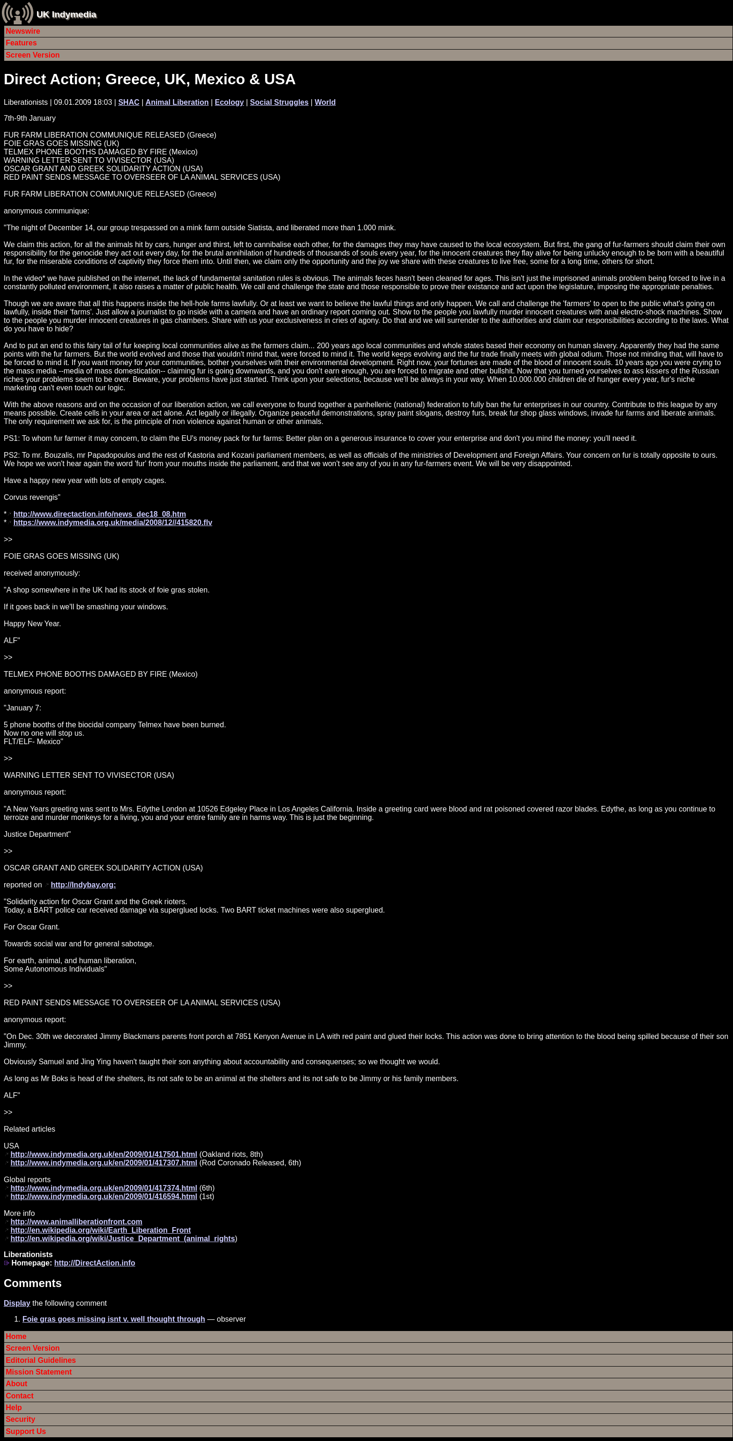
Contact (20, 1396)
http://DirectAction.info (94, 1263)
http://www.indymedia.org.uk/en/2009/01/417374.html (103, 1188)
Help (14, 1408)
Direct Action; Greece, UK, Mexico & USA (150, 79)
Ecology (229, 102)
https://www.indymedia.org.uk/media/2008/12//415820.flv (113, 523)
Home (16, 1336)
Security (20, 1419)
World (325, 102)
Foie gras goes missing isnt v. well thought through (113, 1319)
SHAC (128, 102)
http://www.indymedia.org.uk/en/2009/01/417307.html (103, 1163)
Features (21, 43)
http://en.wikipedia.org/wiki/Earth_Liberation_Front (100, 1230)
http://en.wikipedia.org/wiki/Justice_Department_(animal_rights (122, 1239)
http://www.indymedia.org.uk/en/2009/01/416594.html (103, 1196)
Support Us (26, 1431)
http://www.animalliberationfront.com (76, 1222)
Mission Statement (39, 1372)
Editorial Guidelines (41, 1360)
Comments (33, 1283)
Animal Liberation (176, 102)
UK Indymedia (66, 14)
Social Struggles (279, 102)
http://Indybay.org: (83, 885)
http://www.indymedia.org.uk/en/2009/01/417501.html (103, 1154)
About (16, 1384)
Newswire (23, 31)
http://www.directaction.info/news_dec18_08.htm (100, 514)
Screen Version (33, 55)
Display (17, 1303)
